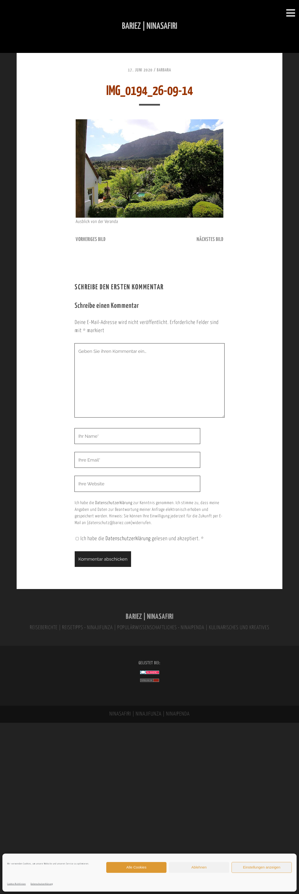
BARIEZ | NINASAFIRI (149, 616)
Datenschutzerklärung (42, 884)
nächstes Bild (210, 239)
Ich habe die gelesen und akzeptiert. (140, 538)
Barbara (164, 70)
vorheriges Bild (91, 239)
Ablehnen (198, 867)
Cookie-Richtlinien (16, 884)
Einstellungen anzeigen (261, 867)
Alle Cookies (136, 867)
